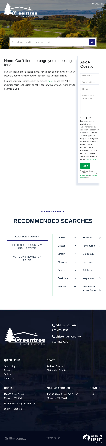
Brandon (87, 237)
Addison (62, 237)
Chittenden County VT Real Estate (27, 247)
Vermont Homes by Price (27, 258)
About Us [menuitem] (9, 378)
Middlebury (88, 253)
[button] (92, 42)
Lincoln (61, 253)
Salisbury (87, 270)
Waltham (62, 286)
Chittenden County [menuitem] (56, 370)
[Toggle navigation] (99, 8)
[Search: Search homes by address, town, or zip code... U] (53, 42)
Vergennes (88, 278)
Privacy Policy (91, 159)
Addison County (27, 236)
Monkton (62, 261)
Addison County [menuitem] (55, 366)
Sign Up (18, 408)
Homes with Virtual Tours (89, 288)
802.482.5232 (61, 341)
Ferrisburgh (89, 245)
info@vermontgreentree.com (21, 403)
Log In (7, 408)
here (50, 80)
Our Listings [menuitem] (10, 366)
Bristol (61, 245)
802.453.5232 (98, 3)
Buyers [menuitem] (7, 370)
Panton (61, 270)
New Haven (88, 261)
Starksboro (63, 278)
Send (85, 165)
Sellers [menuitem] (7, 374)
